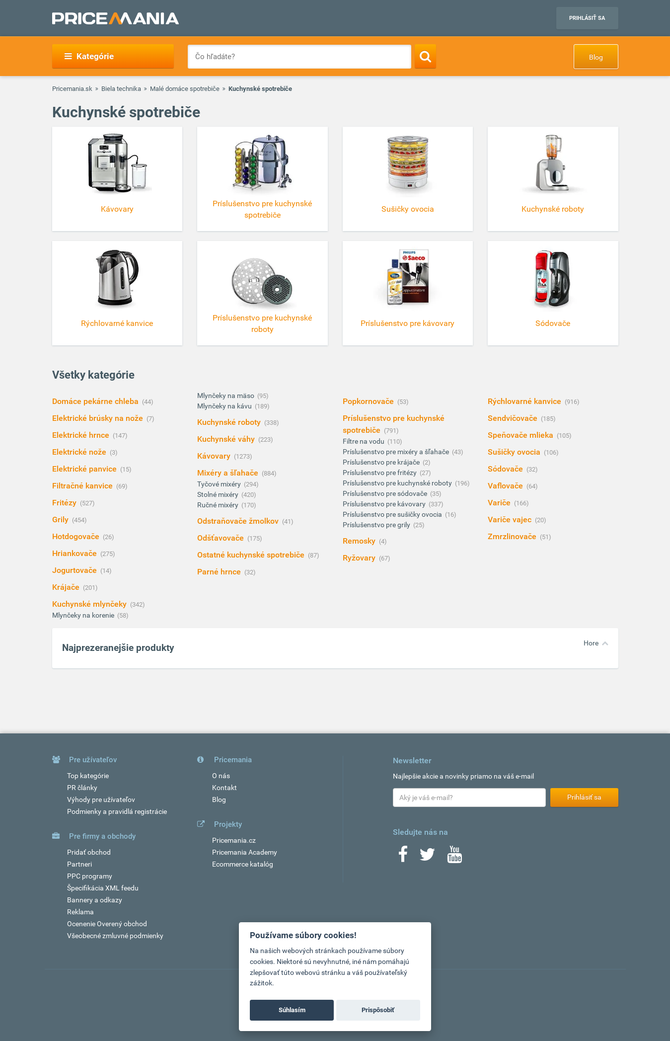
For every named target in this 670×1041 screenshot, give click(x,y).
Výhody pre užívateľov (101, 799)
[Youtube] (454, 858)
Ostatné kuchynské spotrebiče (251, 555)
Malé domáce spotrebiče (185, 88)
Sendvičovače (513, 418)
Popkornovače (369, 401)
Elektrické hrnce (81, 435)
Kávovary (214, 456)
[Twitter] (427, 858)
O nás (221, 776)
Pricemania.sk (72, 88)
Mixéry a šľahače (228, 473)
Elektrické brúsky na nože (98, 418)
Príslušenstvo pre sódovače (386, 493)
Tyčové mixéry (219, 484)
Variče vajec (510, 519)
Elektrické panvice (85, 469)
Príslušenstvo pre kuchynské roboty (398, 483)
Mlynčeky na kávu (225, 406)
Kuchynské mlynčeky (90, 604)
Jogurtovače (75, 570)
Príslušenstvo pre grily (377, 525)
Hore (591, 643)
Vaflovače (506, 485)
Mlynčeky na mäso (226, 396)
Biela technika (121, 88)
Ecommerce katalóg (242, 864)
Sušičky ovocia (515, 452)
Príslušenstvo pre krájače (382, 462)
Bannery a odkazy (94, 900)
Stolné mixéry (218, 494)
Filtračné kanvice (83, 485)
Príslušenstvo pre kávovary (385, 504)
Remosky (360, 541)
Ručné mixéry (218, 505)
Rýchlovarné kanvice (525, 401)
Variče (500, 502)
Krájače (66, 587)
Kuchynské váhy (227, 439)
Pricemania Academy (244, 852)
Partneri (79, 864)
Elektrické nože (80, 452)
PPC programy (89, 876)
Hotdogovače (76, 536)
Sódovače (506, 469)
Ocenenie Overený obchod (107, 924)
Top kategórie (88, 776)
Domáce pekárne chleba (96, 401)
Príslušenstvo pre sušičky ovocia (393, 514)
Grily (61, 519)
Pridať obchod (89, 852)
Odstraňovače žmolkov (239, 521)
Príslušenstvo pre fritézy (380, 473)
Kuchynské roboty (230, 422)
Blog (596, 57)
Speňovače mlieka (521, 435)
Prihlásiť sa (587, 18)
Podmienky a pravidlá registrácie (117, 811)
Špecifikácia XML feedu (103, 888)
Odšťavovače (221, 538)
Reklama (80, 912)
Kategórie (89, 56)
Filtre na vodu (364, 441)
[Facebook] (403, 858)
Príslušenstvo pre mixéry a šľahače (396, 452)
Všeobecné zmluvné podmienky (115, 936)
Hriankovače (75, 553)
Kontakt (224, 788)
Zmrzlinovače (513, 536)
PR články (82, 788)
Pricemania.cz (234, 840)
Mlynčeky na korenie (84, 615)
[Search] (425, 56)
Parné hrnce (220, 571)
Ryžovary (360, 557)
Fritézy (65, 502)
